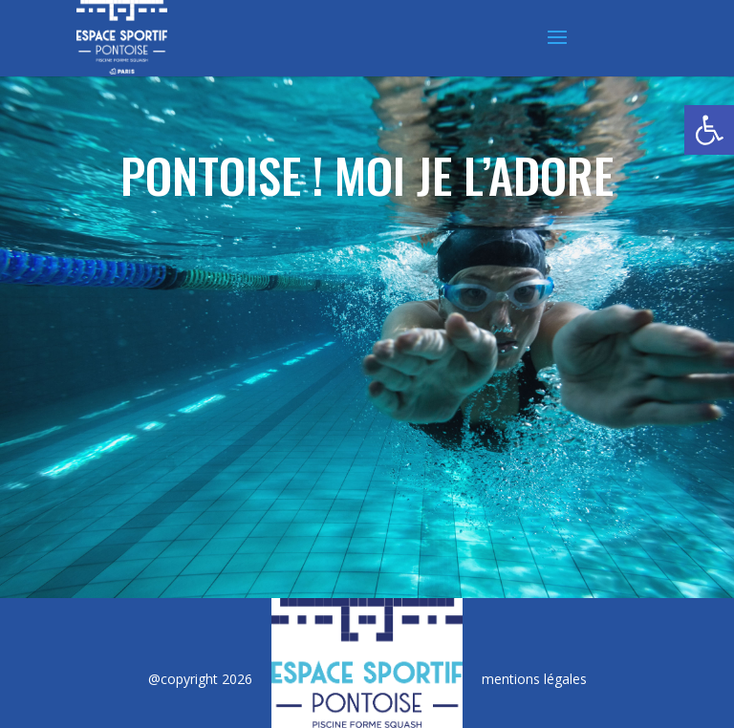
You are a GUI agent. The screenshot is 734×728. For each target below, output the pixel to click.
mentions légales (534, 679)
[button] (709, 130)
